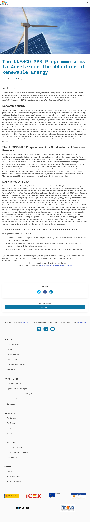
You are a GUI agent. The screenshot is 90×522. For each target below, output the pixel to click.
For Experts (11, 423)
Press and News (13, 344)
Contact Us (11, 370)
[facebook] (45, 292)
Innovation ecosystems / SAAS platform (21, 394)
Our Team (10, 349)
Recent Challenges (13, 476)
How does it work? (13, 471)
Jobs (9, 428)
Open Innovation (13, 354)
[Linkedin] (45, 329)
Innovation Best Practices (16, 365)
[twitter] (39, 292)
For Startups (11, 418)
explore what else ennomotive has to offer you (56, 265)
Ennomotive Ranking (14, 482)
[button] (87, 2)
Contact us (45, 307)
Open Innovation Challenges (17, 389)
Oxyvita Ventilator (13, 359)
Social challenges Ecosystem (17, 452)
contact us (82, 322)
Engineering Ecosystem (15, 447)
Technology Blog (13, 457)
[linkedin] (51, 292)
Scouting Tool (12, 399)
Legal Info (24, 322)
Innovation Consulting (14, 384)
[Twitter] (39, 329)
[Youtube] (52, 329)
